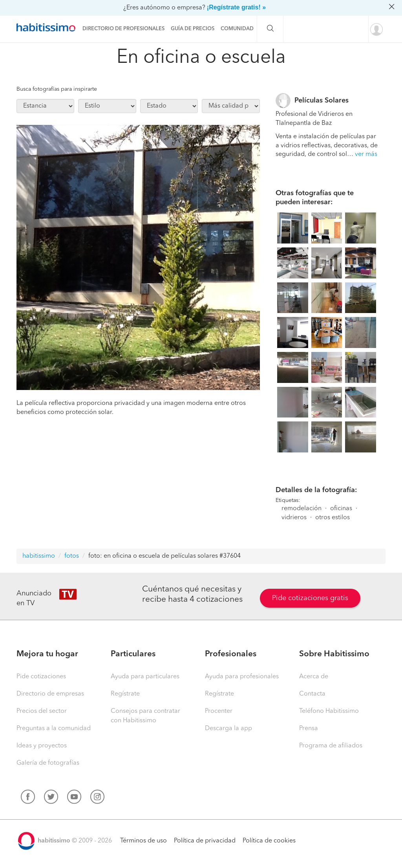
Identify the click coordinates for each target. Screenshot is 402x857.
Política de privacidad (205, 841)
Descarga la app (228, 728)
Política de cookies (269, 841)
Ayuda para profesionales (242, 677)
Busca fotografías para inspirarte (56, 89)
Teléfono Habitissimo (329, 711)
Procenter (218, 711)
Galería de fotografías (47, 763)
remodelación (301, 508)
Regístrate (125, 694)
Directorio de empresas (50, 694)
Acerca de (313, 677)
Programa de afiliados (330, 746)
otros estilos (332, 518)
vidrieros (294, 518)
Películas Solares (321, 100)
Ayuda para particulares (145, 677)
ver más (366, 154)
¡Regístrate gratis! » (236, 7)
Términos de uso (143, 841)
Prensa (308, 728)
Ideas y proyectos (41, 746)
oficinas (341, 508)
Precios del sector (41, 711)
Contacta (312, 694)
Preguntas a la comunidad (53, 728)
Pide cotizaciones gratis (310, 598)
